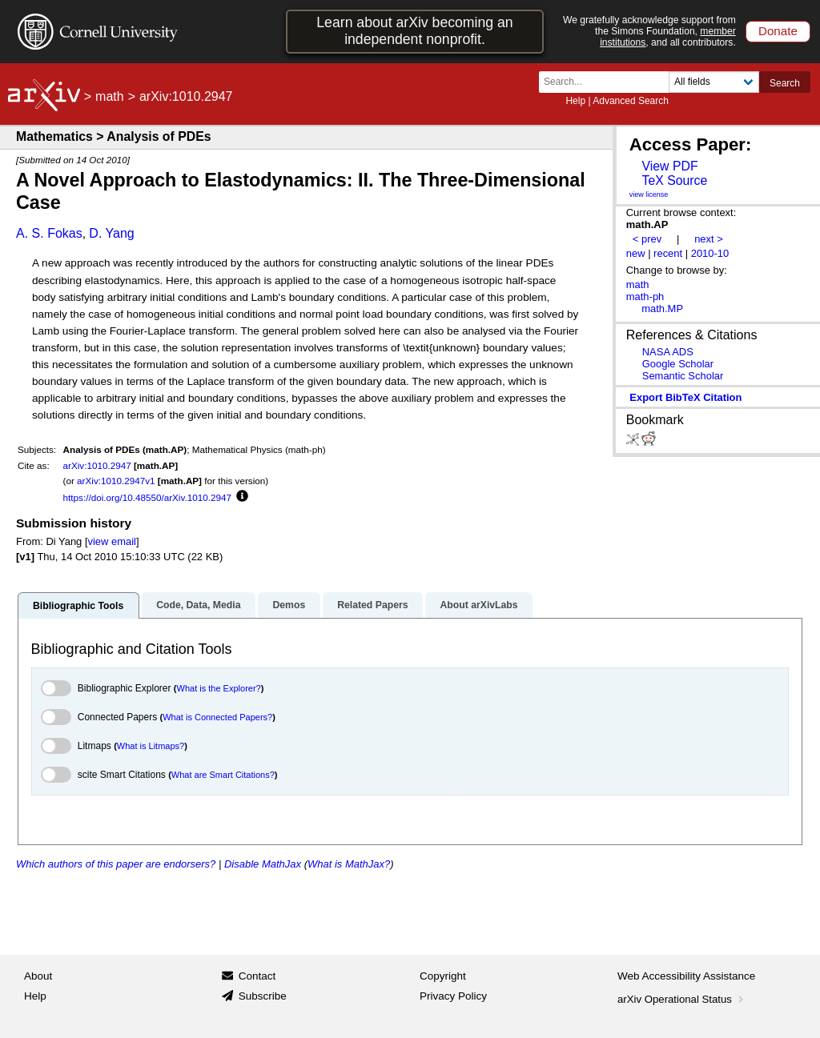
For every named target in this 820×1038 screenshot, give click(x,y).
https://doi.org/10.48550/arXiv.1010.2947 (147, 497)
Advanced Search (631, 100)
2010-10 (710, 253)
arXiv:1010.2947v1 (116, 480)
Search (785, 83)
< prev (647, 239)
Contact (257, 976)
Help (575, 100)
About (38, 976)
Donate (778, 31)
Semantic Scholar (683, 376)
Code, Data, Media (198, 605)
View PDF (669, 166)
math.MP (662, 309)
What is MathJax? (349, 864)
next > (708, 239)
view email (112, 541)
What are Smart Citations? (223, 775)
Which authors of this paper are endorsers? (115, 864)
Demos (288, 605)
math (109, 96)
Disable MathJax (262, 864)
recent (667, 253)
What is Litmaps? (150, 746)
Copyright (443, 976)
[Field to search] (714, 82)
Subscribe (263, 996)
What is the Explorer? (219, 688)
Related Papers (372, 605)
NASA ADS (667, 352)
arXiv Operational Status (681, 999)
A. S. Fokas (49, 233)
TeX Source (674, 180)
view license (649, 194)
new (635, 253)
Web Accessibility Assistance (686, 976)
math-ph (645, 297)
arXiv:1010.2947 (97, 465)
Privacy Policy (453, 996)
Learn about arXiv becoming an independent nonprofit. (414, 30)
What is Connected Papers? (217, 717)
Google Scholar (677, 364)
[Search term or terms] (608, 82)
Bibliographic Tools (78, 605)
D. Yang (111, 233)
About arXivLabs (478, 605)
